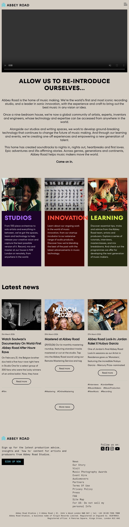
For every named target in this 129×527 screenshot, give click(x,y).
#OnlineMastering (65, 391)
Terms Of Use (81, 486)
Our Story (79, 465)
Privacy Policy (83, 489)
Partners (78, 482)
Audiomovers (80, 479)
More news (64, 406)
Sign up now (13, 462)
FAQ (75, 496)
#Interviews (93, 384)
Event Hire (80, 475)
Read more (21, 381)
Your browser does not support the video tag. (64, 40)
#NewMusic (93, 391)
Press (76, 493)
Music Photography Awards (90, 472)
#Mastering (50, 391)
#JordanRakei (107, 384)
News (75, 462)
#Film (4, 391)
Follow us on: (110, 445)
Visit (76, 468)
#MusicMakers (94, 388)
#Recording (106, 391)
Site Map (78, 500)
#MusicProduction (111, 388)
